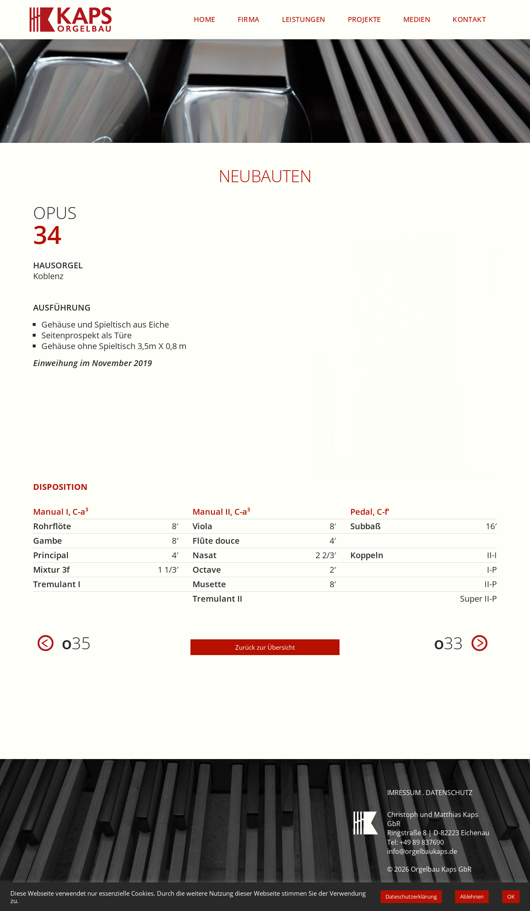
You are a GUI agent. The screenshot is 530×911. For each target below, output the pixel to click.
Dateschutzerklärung (411, 896)
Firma (249, 19)
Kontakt (469, 19)
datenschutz (449, 792)
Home (204, 19)
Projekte (364, 19)
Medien (416, 19)
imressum (404, 792)
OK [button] (511, 896)
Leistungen (303, 19)
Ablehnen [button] (472, 896)
